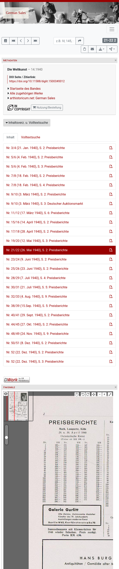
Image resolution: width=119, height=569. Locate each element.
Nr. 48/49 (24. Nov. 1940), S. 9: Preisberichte (37, 334)
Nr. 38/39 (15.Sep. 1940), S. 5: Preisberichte (37, 306)
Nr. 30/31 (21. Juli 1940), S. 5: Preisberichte (36, 287)
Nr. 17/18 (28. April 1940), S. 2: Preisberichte (37, 231)
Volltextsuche (30, 137)
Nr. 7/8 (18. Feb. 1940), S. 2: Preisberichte (35, 176)
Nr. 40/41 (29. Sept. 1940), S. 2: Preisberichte (38, 315)
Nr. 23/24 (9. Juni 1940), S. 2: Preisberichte (36, 259)
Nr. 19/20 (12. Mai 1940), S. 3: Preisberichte (37, 241)
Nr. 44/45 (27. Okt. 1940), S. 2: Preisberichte (37, 324)
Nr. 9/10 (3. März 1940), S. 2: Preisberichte (36, 194)
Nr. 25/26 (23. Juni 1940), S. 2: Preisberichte (37, 269)
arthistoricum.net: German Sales (32, 98)
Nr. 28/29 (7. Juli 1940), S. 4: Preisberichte (36, 278)
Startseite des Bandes (25, 89)
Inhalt (10, 137)
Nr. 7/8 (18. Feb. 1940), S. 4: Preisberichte (35, 185)
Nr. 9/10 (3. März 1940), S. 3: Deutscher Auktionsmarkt (44, 204)
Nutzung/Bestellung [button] (47, 107)
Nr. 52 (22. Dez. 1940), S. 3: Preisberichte (35, 361)
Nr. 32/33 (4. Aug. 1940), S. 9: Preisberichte (36, 296)
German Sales (16, 13)
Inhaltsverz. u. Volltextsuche (27, 123)
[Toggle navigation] (111, 29)
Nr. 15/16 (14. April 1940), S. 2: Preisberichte (37, 222)
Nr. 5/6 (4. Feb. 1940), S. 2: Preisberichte (34, 157)
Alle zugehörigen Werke (26, 93)
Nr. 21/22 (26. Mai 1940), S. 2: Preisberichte (37, 250)
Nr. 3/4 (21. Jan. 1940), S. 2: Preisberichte (35, 148)
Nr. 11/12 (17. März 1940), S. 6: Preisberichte (37, 213)
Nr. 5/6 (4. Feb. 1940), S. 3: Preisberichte (34, 166)
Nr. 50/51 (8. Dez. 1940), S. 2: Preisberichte (36, 343)
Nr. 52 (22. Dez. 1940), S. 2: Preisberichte (35, 352)
